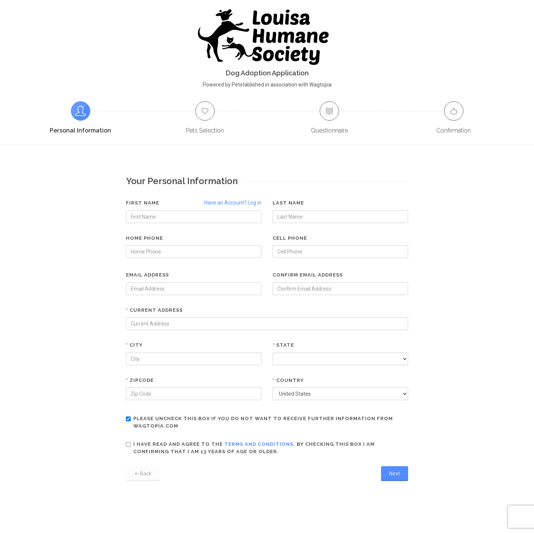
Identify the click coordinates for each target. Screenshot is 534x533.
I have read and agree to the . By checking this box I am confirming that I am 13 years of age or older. (250, 447)
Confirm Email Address (308, 275)
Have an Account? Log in (232, 203)
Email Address (147, 275)
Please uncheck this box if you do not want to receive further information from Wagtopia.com (259, 422)
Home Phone (144, 238)
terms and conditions (258, 444)
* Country (288, 380)
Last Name (288, 203)
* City (134, 345)
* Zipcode (140, 380)
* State (283, 345)
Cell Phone (290, 238)
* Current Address (154, 310)
